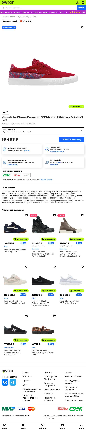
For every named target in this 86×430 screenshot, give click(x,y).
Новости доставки (74, 400)
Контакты (27, 376)
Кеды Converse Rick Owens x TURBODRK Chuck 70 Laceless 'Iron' (70, 254)
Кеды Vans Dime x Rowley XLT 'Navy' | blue (15, 250)
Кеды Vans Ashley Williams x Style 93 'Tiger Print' (42, 352)
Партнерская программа (50, 377)
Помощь (48, 372)
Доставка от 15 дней (10, 21)
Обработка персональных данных (30, 397)
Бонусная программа (49, 384)
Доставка (48, 394)
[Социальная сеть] (5, 382)
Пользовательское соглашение (32, 390)
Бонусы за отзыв (73, 376)
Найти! (81, 8)
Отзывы (68, 372)
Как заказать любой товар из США (74, 395)
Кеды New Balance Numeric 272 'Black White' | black (12, 352)
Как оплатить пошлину (71, 388)
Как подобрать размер (72, 381)
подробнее (54, 164)
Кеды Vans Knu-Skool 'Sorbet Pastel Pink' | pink (14, 302)
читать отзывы (12, 164)
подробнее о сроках (57, 151)
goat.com (27, 150)
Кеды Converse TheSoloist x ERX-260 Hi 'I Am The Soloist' (43, 254)
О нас (25, 372)
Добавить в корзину (71, 139)
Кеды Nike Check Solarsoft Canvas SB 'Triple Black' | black (40, 303)
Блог (25, 385)
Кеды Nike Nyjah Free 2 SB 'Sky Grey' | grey (69, 302)
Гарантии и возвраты (49, 399)
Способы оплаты (52, 389)
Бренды (27, 380)
